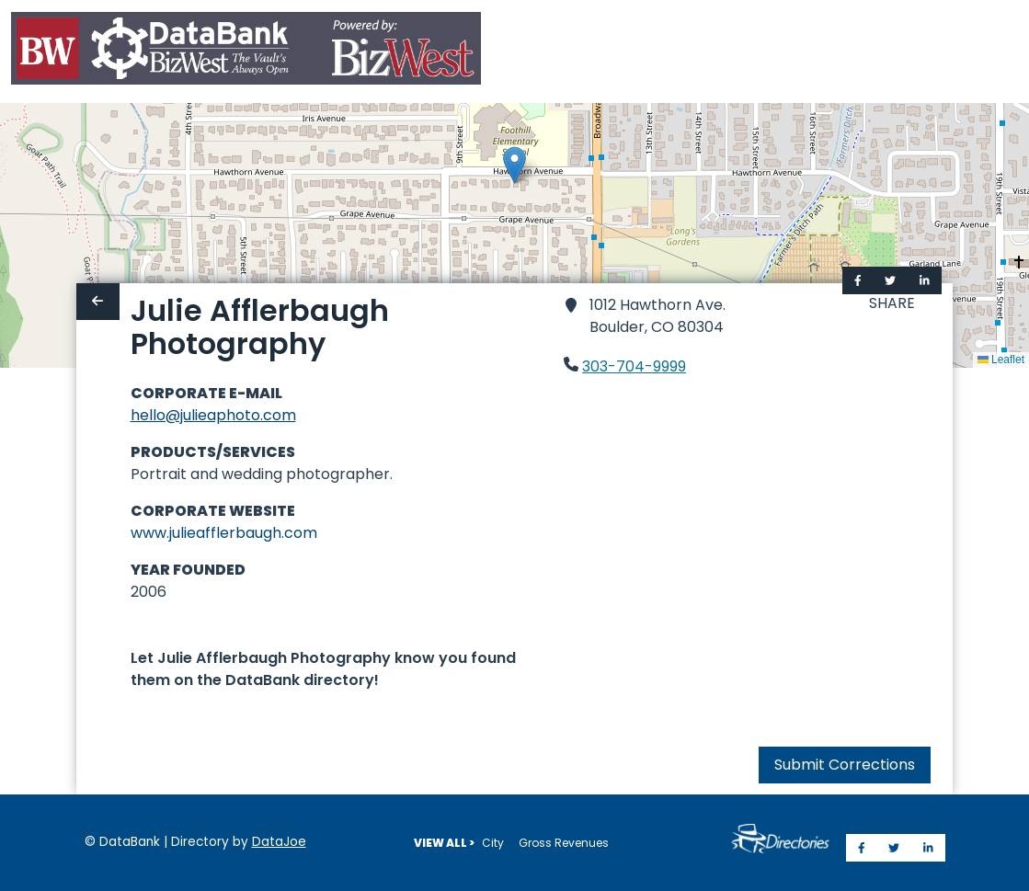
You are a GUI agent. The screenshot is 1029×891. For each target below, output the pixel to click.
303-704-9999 (634, 366)
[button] (514, 165)
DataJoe (279, 842)
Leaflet (1001, 359)
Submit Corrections (844, 764)
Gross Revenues (564, 843)
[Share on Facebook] (858, 280)
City (493, 843)
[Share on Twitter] (890, 280)
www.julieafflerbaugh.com (224, 532)
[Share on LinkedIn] (925, 280)
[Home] (246, 52)
